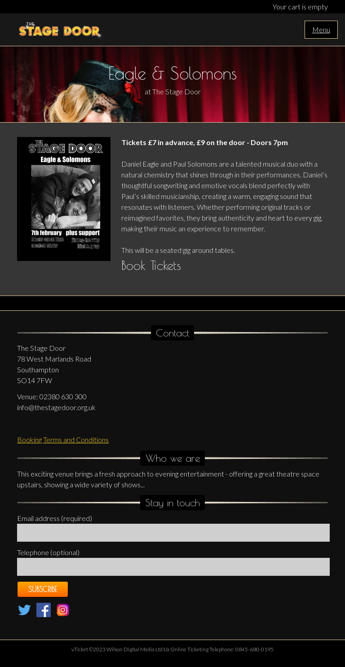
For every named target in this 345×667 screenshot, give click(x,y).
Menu (321, 29)
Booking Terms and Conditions (63, 439)
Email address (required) (54, 518)
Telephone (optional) (48, 552)
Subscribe (42, 589)
